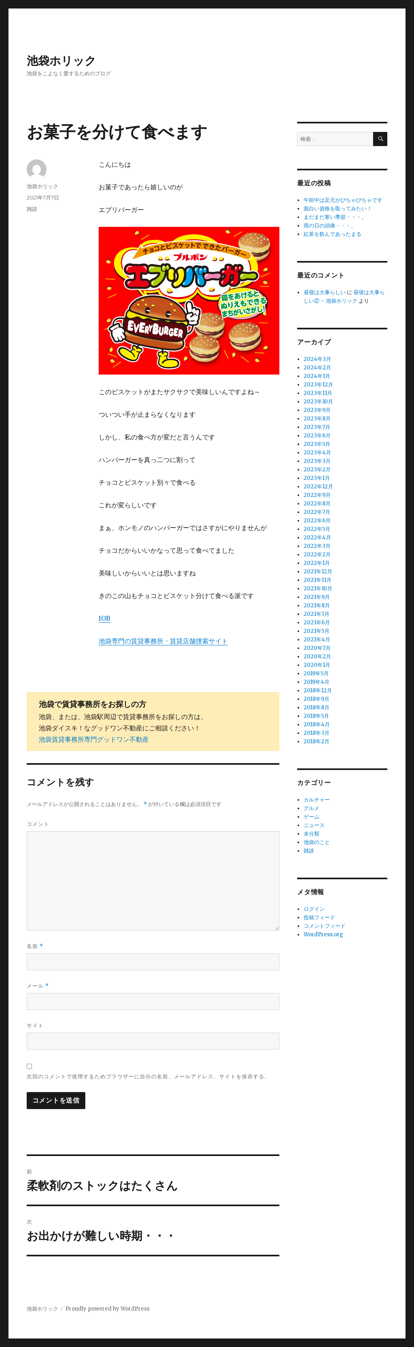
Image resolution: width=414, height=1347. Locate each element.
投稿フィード (319, 917)
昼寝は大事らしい (325, 292)
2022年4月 (317, 537)
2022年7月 (317, 512)
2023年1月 (317, 478)
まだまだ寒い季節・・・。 (335, 217)
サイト (35, 1025)
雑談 (32, 209)
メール (38, 985)
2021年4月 (317, 639)
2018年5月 (316, 716)
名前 (35, 946)
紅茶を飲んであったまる (332, 234)
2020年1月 (317, 665)
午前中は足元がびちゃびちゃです (343, 200)
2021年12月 (318, 571)
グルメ (311, 808)
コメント (38, 824)
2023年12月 (318, 384)
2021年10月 (318, 588)
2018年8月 (317, 707)
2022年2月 (317, 554)
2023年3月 (317, 461)
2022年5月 (317, 529)
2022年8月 (317, 503)
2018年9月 (317, 699)
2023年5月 (317, 444)
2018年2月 (317, 741)
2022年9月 (317, 495)
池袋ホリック (61, 61)
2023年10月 (318, 401)
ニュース (314, 825)
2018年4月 (317, 724)
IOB (104, 618)
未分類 (311, 833)
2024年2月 (317, 367)
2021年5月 (317, 631)
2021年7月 (317, 614)
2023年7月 (317, 427)
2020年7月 (317, 648)
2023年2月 (317, 469)
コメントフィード (325, 926)
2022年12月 (318, 486)
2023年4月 (317, 452)
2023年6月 (317, 435)
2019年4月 (317, 682)
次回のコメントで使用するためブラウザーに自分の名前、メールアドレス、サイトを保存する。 (148, 1076)
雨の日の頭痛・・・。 (330, 225)
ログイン (314, 909)
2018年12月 (318, 690)
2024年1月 (317, 376)
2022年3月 (317, 546)
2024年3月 (317, 359)
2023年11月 (318, 393)
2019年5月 (316, 673)
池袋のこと (317, 842)
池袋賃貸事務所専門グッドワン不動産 (94, 739)
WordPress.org (323, 934)
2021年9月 (317, 597)
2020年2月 (317, 656)
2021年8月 (317, 605)
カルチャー (317, 799)
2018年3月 (317, 733)
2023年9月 (317, 410)
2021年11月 (318, 580)
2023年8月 (317, 418)
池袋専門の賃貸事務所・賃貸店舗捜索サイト (163, 641)
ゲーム (311, 816)
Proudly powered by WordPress (107, 1308)
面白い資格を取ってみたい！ (338, 208)
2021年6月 (317, 622)
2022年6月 (317, 520)
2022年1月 (317, 563)
